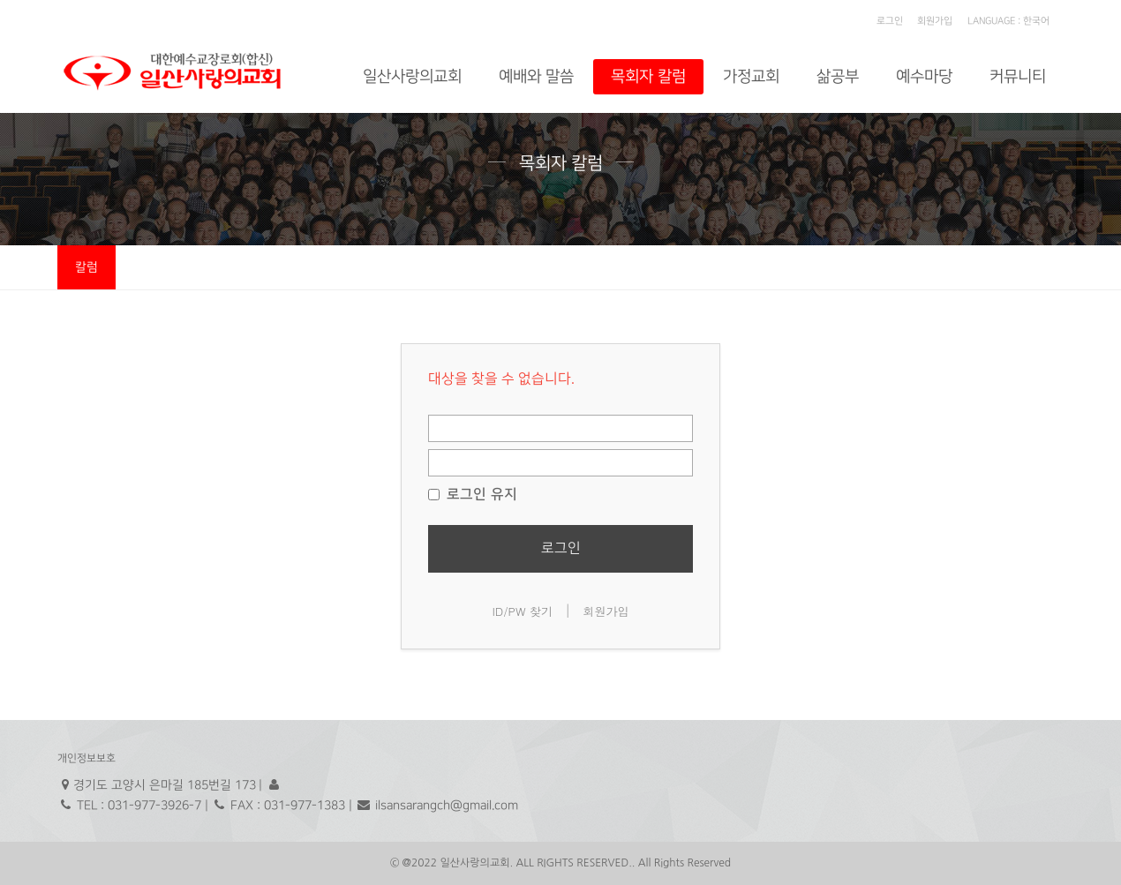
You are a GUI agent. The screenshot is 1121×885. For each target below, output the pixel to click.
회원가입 (934, 21)
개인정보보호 (86, 758)
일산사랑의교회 (412, 76)
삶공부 (837, 76)
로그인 (889, 21)
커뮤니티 (1017, 76)
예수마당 (924, 76)
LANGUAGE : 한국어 (1008, 21)
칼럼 (86, 267)
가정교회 (751, 76)
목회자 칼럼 (648, 76)
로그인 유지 (472, 494)
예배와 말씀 (536, 76)
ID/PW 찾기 (522, 611)
